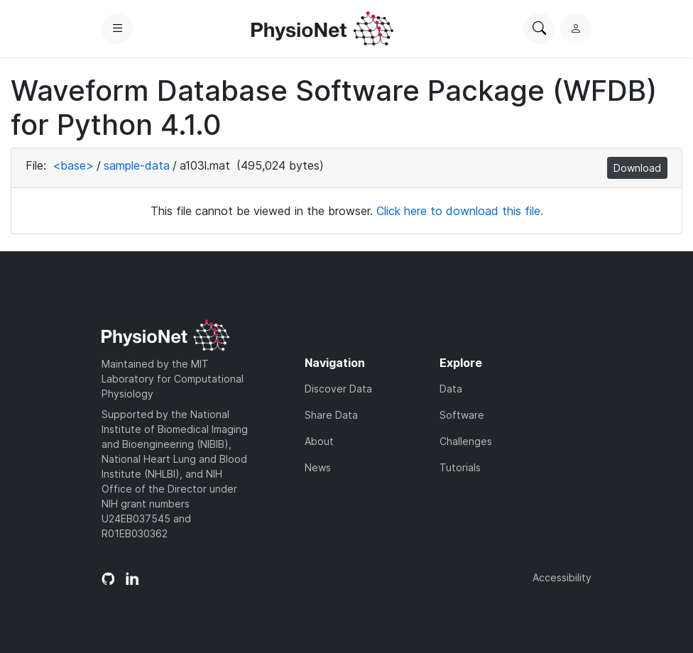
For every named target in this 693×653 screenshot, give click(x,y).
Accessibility (562, 577)
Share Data (331, 415)
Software (462, 415)
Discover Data (338, 389)
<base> (73, 165)
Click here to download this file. (459, 211)
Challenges (466, 441)
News (318, 467)
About (319, 441)
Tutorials (460, 467)
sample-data (137, 165)
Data (451, 389)
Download (637, 168)
